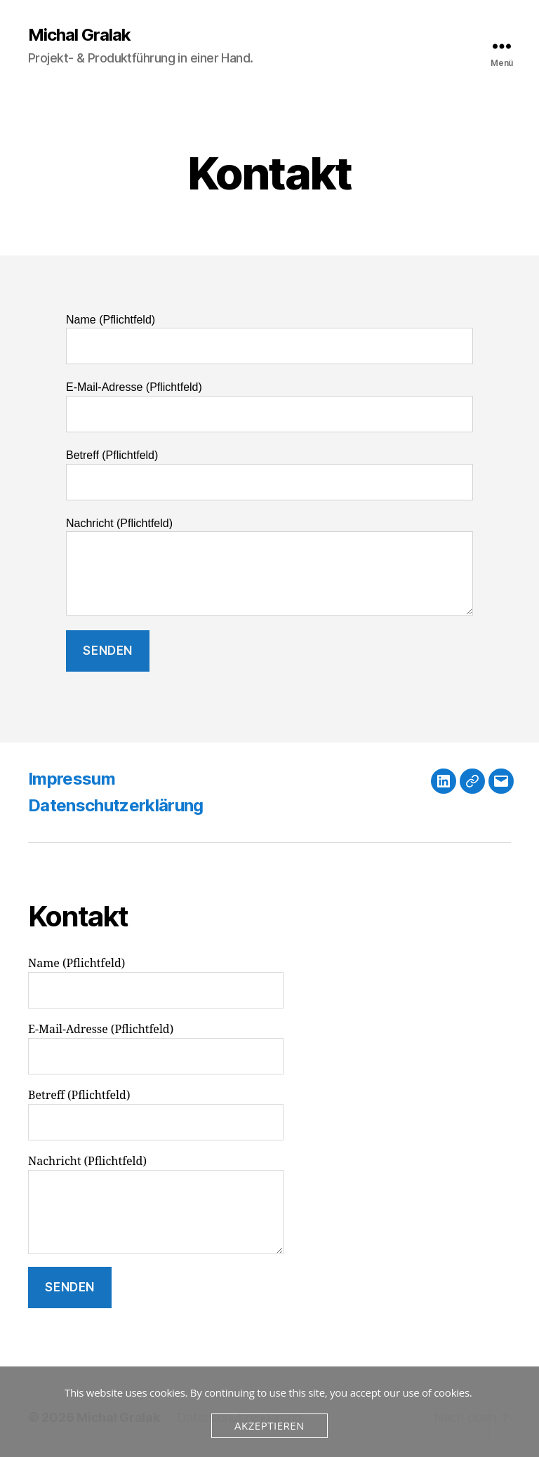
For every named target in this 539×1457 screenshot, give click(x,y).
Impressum (71, 779)
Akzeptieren (269, 1425)
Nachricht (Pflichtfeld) (269, 566)
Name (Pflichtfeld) (269, 339)
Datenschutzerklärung (116, 805)
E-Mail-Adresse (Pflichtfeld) (269, 406)
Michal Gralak (79, 35)
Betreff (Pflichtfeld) (269, 474)
